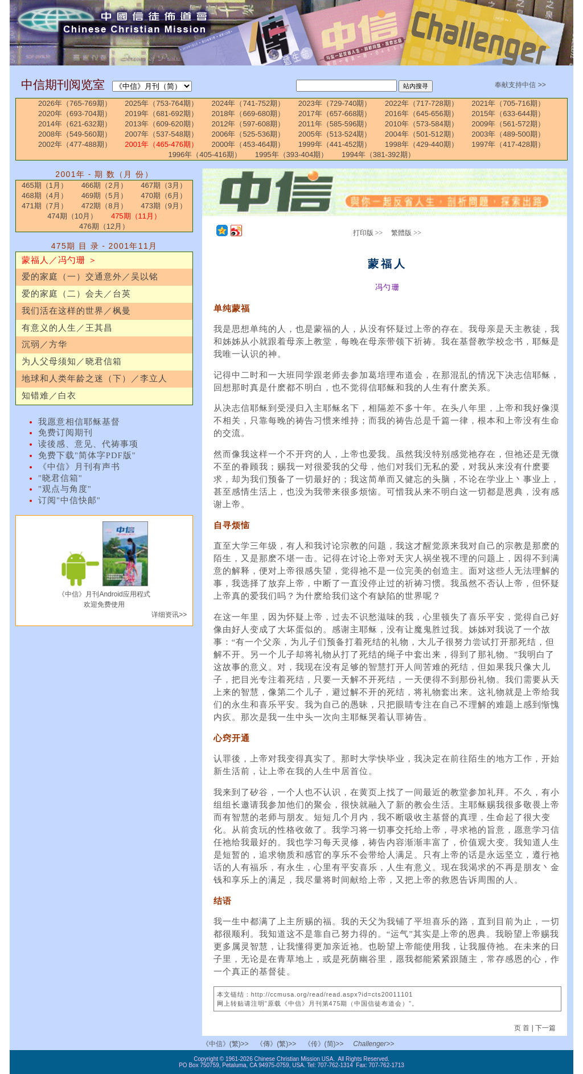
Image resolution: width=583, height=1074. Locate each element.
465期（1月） (45, 185)
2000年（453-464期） (248, 144)
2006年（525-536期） (248, 134)
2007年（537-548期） (161, 134)
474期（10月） (72, 216)
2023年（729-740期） (335, 103)
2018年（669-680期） (248, 113)
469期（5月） (104, 195)
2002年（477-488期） (75, 144)
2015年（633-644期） (508, 113)
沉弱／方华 (44, 344)
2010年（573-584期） (421, 124)
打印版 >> (368, 233)
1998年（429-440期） (421, 144)
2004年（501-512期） (421, 134)
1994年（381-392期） (378, 154)
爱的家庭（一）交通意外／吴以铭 (90, 276)
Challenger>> (373, 1044)
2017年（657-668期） (335, 113)
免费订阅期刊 (65, 432)
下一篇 (545, 1028)
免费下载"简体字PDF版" (87, 455)
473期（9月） (164, 205)
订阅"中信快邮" (69, 500)
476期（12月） (104, 226)
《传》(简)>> (324, 1044)
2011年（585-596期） (335, 124)
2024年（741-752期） (248, 103)
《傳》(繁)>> (276, 1044)
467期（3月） (164, 185)
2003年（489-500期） (508, 134)
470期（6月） (164, 195)
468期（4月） (45, 195)
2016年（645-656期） (421, 113)
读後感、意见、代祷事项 (88, 443)
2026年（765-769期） (75, 103)
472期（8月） (104, 205)
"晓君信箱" (60, 478)
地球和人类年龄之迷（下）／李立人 (94, 378)
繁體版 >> (406, 233)
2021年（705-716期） (508, 103)
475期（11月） (136, 216)
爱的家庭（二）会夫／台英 (76, 293)
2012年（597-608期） (248, 124)
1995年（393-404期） (292, 154)
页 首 (523, 1028)
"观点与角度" (65, 488)
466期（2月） (104, 185)
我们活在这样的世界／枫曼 (76, 310)
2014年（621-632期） (75, 124)
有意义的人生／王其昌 (67, 327)
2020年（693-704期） (75, 113)
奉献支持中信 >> (520, 85)
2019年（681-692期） (161, 113)
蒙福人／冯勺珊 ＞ (59, 260)
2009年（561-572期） (508, 124)
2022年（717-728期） (421, 103)
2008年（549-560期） (75, 134)
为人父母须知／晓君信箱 (72, 361)
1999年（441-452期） (335, 144)
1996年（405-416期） (204, 154)
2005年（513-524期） (335, 134)
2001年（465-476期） (161, 144)
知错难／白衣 (49, 395)
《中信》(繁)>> (225, 1044)
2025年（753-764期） (161, 103)
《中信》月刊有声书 (79, 466)
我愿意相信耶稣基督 (79, 421)
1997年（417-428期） (508, 144)
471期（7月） (45, 205)
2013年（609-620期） (161, 124)
